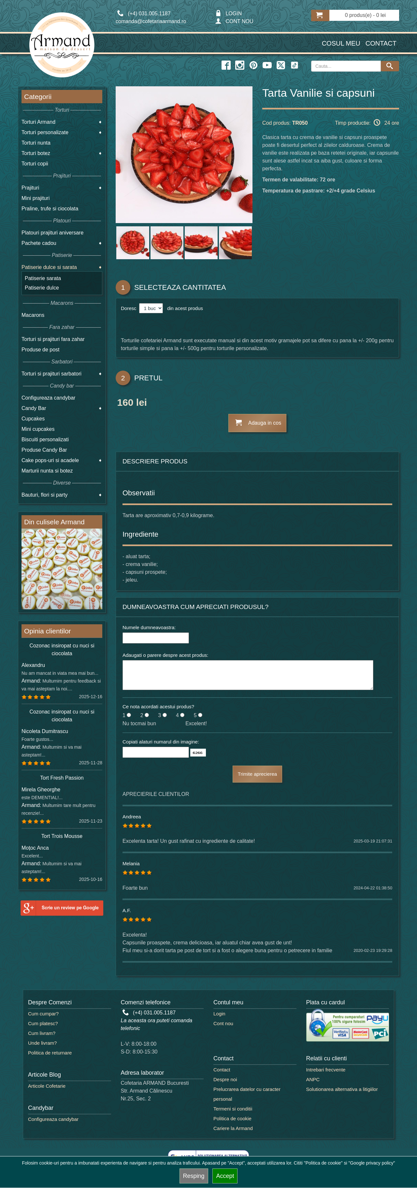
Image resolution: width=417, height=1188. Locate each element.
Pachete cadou (39, 243)
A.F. (126, 910)
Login (219, 1013)
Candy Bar (34, 408)
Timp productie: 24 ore (367, 122)
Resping (194, 1176)
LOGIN (228, 13)
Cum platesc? (43, 1023)
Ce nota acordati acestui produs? (158, 706)
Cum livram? (41, 1033)
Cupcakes (33, 418)
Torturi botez (36, 153)
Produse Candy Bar (44, 450)
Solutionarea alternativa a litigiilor (342, 1089)
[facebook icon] (226, 65)
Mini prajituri (36, 198)
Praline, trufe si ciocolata (50, 208)
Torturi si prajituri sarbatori (51, 373)
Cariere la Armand (233, 1128)
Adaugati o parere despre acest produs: (165, 655)
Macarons (33, 315)
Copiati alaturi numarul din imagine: (160, 741)
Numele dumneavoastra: (149, 627)
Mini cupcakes (38, 429)
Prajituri (30, 188)
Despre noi (225, 1079)
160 (125, 403)
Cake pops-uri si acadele (50, 460)
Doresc (129, 308)
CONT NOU (234, 21)
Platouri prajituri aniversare (52, 232)
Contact (381, 43)
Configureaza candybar (48, 398)
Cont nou (223, 1023)
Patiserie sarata (43, 278)
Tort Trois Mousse (61, 836)
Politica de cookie (232, 1118)
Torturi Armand (38, 122)
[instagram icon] (240, 65)
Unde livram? (42, 1043)
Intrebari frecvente (326, 1069)
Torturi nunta (36, 143)
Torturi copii (35, 163)
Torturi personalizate (45, 132)
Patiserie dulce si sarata (49, 267)
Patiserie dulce (42, 287)
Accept (225, 1176)
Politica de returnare (50, 1052)
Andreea (131, 816)
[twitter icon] (281, 65)
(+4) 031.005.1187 (149, 1012)
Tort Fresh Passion (61, 778)
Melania (131, 863)
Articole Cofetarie (46, 1086)
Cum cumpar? (43, 1013)
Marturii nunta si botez (47, 471)
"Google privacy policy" (371, 1163)
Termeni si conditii (232, 1108)
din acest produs (184, 308)
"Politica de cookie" (323, 1163)
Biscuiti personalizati (45, 439)
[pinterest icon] (253, 65)
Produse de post (41, 349)
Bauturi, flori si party (44, 495)
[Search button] (390, 66)
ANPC (313, 1079)
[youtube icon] (267, 65)
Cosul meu (341, 43)
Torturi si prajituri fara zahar (53, 339)
